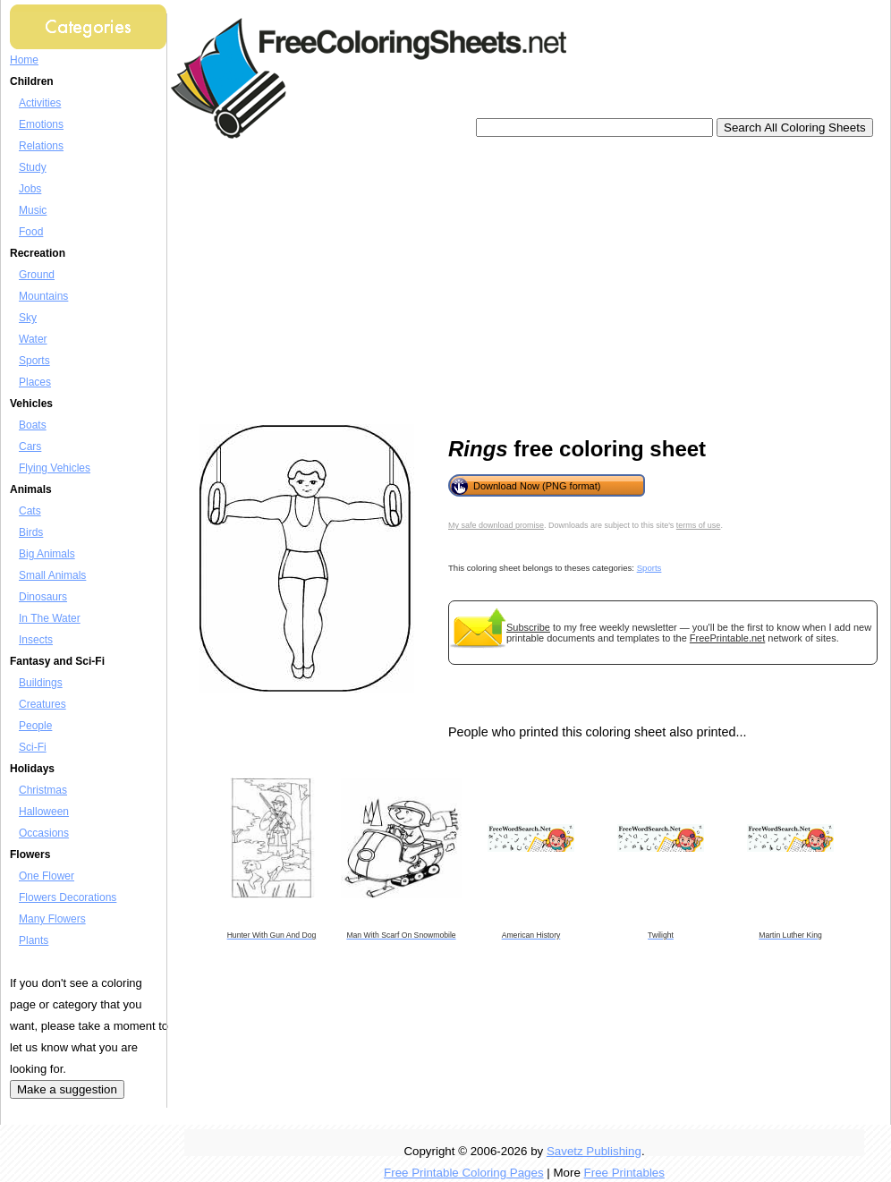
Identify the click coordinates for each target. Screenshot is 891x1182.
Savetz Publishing (594, 1151)
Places (35, 382)
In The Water (50, 618)
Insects (36, 640)
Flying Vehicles (54, 468)
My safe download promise (496, 525)
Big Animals (47, 554)
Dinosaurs (43, 597)
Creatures (42, 704)
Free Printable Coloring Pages (464, 1172)
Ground (37, 274)
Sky (28, 317)
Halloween (44, 811)
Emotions (41, 124)
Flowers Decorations (67, 897)
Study (33, 167)
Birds (31, 532)
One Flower (46, 876)
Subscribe (528, 627)
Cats (30, 511)
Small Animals (52, 575)
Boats (33, 425)
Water (33, 339)
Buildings (41, 682)
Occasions (44, 833)
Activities (40, 103)
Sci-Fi (33, 747)
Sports (34, 360)
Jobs (30, 189)
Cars (30, 446)
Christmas (43, 790)
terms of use (698, 525)
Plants (33, 940)
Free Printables (624, 1172)
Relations (41, 146)
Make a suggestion (67, 1089)
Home (24, 60)
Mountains (43, 296)
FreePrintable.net (727, 638)
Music (33, 210)
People (35, 725)
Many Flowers (52, 919)
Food (31, 231)
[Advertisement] (433, 282)
